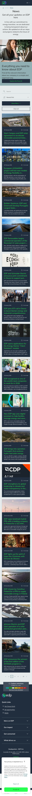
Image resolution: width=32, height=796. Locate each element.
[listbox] (16, 97)
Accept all (16, 789)
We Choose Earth (10, 706)
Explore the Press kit (16, 81)
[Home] (4, 8)
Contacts (16, 757)
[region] (16, 775)
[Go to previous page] (5, 676)
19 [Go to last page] (23, 676)
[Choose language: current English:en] (26, 2)
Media (6, 713)
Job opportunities (10, 709)
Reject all (16, 784)
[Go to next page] (26, 676)
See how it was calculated (16, 690)
